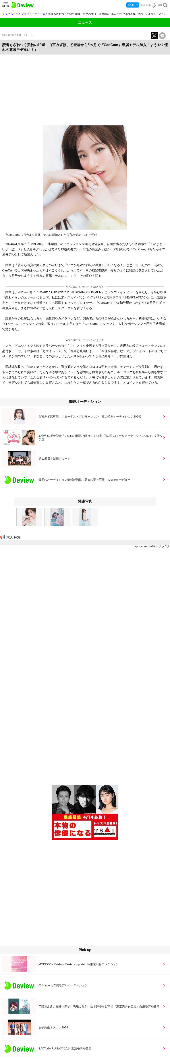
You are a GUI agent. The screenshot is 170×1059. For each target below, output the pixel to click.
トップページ (10, 14)
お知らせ (133, 4)
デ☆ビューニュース (33, 14)
